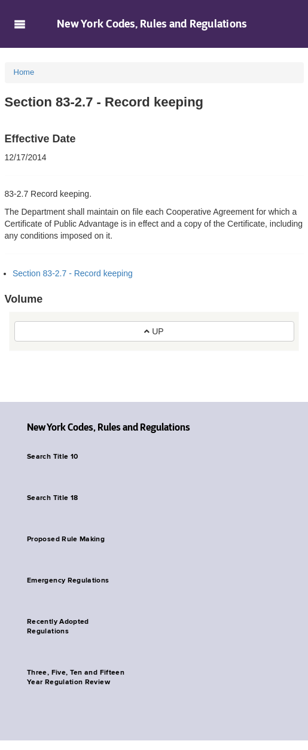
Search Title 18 (52, 498)
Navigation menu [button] (19, 24)
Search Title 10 (52, 457)
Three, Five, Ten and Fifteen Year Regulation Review (75, 677)
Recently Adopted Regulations (58, 626)
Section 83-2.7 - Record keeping (73, 273)
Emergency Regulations (68, 580)
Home (24, 72)
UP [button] (153, 331)
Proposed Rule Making (66, 539)
